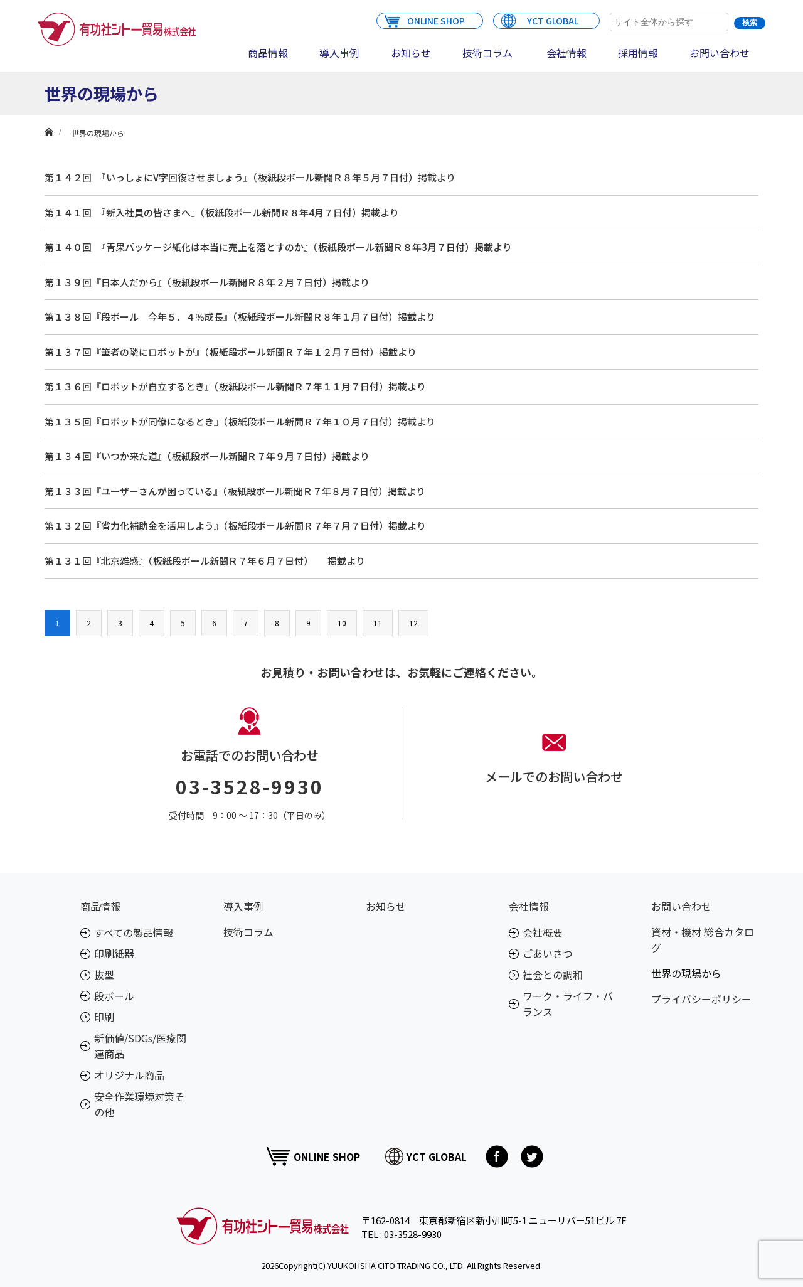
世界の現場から (686, 973)
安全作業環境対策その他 (139, 1104)
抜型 (104, 974)
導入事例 (339, 52)
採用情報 (638, 52)
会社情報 (566, 52)
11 (377, 622)
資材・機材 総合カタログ (702, 940)
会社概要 (543, 932)
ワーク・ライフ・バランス (568, 1004)
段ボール (114, 995)
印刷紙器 (114, 953)
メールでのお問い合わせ (554, 776)
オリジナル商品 (129, 1074)
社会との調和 (553, 974)
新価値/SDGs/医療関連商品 (140, 1046)
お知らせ (411, 52)
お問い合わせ (719, 52)
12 (413, 622)
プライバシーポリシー (701, 999)
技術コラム (487, 52)
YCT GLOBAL (539, 20)
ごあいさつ (548, 953)
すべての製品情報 (133, 932)
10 (342, 622)
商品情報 (268, 52)
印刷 (104, 1016)
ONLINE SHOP (425, 20)
